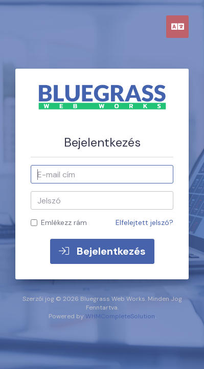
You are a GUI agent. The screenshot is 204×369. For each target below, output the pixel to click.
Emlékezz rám (59, 222)
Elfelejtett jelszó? (144, 222)
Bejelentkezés (102, 251)
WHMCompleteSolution (120, 316)
